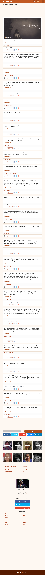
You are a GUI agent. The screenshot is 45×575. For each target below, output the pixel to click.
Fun (7, 62)
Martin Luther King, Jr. (27, 469)
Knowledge (7, 524)
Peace (5, 62)
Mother (5, 159)
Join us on (22, 501)
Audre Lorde (25, 466)
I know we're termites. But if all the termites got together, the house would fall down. (21, 198)
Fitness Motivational (7, 117)
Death (5, 336)
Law (6, 90)
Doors (5, 219)
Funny (6, 515)
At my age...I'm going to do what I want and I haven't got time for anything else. (21, 408)
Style (10, 190)
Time (4, 414)
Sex (4, 45)
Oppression (11, 173)
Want (9, 414)
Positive (6, 522)
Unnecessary (6, 173)
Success (24, 515)
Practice (11, 131)
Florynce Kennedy (7, 42)
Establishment (6, 233)
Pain (4, 352)
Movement (11, 219)
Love (23, 513)
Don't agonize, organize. (10, 100)
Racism (5, 400)
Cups (10, 266)
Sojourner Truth (8, 472)
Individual (15, 173)
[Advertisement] (22, 12)
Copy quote (10, 50)
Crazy (5, 318)
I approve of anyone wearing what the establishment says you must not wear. (21, 227)
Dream (24, 520)
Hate (7, 336)
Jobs (4, 384)
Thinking (5, 299)
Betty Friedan (25, 464)
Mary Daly (7, 464)
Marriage (5, 368)
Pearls (11, 299)
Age (6, 414)
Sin (14, 117)
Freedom (7, 75)
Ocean (5, 266)
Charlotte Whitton (8, 471)
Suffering (7, 352)
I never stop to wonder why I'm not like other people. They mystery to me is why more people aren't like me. (21, 139)
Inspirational (7, 513)
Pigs (4, 190)
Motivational (7, 519)
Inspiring (5, 105)
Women (11, 105)
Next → (33, 431)
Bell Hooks (7, 469)
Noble (10, 159)
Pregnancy (7, 45)
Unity (7, 219)
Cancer (7, 384)
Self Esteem (6, 145)
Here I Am (5, 131)
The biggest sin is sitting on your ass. (13, 112)
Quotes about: (22, 7)
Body (8, 368)
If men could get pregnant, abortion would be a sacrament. (19, 40)
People (9, 145)
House (11, 204)
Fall (8, 204)
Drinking (10, 384)
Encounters (11, 352)
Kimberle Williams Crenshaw (10, 466)
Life (23, 517)
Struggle (7, 284)
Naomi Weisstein (26, 468)
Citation (26, 493)
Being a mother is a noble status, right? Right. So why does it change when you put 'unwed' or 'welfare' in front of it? (21, 153)
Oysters (8, 299)
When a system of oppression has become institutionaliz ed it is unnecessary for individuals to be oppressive (20, 167)
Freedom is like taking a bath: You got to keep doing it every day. (21, 70)
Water (7, 266)
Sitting (12, 117)
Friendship (7, 517)
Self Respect (13, 145)
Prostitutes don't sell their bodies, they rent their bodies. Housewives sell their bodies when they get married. (22, 362)
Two (8, 90)
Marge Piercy (25, 471)
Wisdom (24, 519)
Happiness (24, 524)
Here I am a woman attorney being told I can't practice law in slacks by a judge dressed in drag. (21, 125)
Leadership (7, 520)
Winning (9, 62)
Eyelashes (7, 190)
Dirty (4, 284)
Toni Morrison (7, 468)
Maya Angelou (25, 472)
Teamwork (5, 204)
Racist (11, 400)
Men (10, 45)
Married (11, 368)
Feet (6, 248)
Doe (7, 159)
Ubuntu (11, 75)
